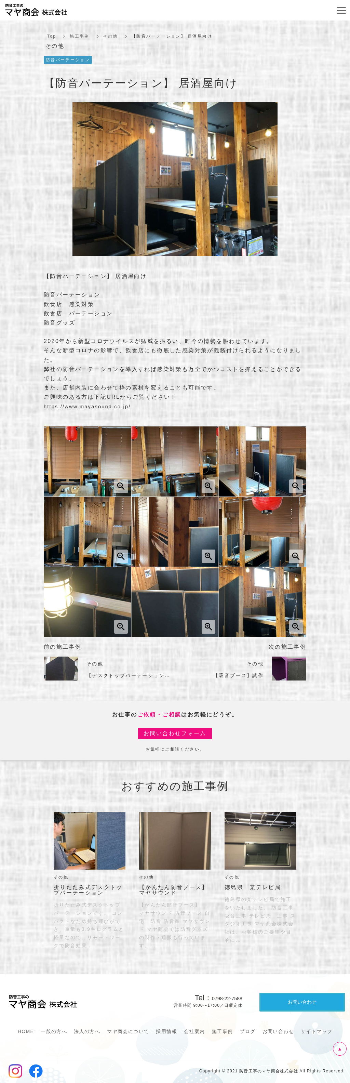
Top (51, 36)
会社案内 (194, 1031)
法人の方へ (87, 1031)
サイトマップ (316, 1031)
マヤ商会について (128, 1031)
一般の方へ (54, 1031)
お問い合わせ (278, 1031)
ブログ (247, 1031)
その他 (110, 36)
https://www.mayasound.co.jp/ (91, 406)
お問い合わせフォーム (175, 733)
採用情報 (166, 1031)
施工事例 (80, 36)
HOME (26, 1031)
